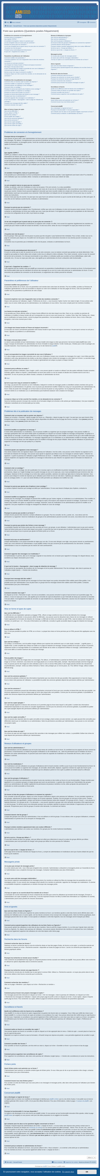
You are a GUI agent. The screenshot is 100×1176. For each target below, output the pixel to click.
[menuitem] (6, 22)
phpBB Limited (53, 1099)
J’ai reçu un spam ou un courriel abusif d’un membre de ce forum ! (69, 59)
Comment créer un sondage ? (12, 87)
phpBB (54, 346)
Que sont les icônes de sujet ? (13, 125)
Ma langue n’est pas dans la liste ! (14, 66)
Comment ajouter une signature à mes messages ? (18, 85)
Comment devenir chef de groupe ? (61, 44)
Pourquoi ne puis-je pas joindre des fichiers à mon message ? (21, 94)
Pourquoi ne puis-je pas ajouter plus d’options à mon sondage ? (22, 89)
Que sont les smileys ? (10, 114)
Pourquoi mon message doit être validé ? (16, 103)
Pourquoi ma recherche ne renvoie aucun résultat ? (65, 77)
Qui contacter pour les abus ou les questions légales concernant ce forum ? (72, 111)
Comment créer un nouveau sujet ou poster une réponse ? (21, 81)
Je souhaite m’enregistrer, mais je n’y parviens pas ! (19, 41)
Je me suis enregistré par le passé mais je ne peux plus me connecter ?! (24, 46)
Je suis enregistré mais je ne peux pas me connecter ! (19, 42)
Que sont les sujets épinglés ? (13, 122)
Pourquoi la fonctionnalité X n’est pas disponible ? (65, 110)
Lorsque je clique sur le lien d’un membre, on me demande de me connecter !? (25, 74)
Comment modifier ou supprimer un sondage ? (17, 90)
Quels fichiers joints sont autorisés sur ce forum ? (65, 100)
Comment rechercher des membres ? (61, 80)
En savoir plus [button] (68, 1172)
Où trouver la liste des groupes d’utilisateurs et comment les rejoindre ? (71, 42)
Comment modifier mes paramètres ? (15, 58)
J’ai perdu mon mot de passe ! (13, 48)
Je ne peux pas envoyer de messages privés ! (64, 56)
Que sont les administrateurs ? (59, 37)
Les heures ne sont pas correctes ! (14, 63)
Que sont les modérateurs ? (59, 39)
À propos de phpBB (83, 1101)
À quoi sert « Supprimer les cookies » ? (15, 51)
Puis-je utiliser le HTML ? (11, 113)
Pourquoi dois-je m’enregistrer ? (13, 37)
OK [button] (87, 1172)
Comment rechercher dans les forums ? (62, 75)
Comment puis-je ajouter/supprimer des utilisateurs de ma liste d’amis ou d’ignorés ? (71, 68)
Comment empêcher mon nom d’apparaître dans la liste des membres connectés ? (24, 60)
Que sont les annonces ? (11, 120)
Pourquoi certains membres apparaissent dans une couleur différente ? (71, 46)
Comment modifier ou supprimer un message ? (17, 83)
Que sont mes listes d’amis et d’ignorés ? (62, 65)
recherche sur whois (35, 1127)
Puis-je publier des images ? (12, 116)
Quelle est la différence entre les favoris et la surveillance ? (67, 88)
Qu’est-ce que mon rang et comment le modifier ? (18, 72)
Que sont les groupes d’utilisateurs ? (61, 41)
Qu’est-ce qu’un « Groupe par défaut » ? (62, 48)
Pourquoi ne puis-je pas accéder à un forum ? (17, 92)
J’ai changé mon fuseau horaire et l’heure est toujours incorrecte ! (23, 65)
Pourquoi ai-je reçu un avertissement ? (15, 96)
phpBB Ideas (8, 1115)
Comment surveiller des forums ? (60, 92)
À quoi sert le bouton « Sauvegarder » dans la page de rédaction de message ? (23, 100)
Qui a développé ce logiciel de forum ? (62, 108)
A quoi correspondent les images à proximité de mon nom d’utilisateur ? (24, 68)
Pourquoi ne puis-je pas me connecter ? (15, 44)
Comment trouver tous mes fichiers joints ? (63, 102)
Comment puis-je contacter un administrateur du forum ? (67, 113)
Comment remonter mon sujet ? (13, 105)
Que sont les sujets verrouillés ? (13, 123)
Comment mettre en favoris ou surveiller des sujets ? (66, 90)
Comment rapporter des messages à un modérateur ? (19, 98)
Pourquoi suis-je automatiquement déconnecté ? (18, 50)
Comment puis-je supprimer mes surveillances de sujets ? (67, 94)
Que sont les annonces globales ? (14, 118)
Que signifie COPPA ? (10, 39)
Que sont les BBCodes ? (11, 111)
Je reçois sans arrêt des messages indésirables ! (65, 58)
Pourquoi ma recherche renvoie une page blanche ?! (66, 79)
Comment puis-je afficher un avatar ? (14, 70)
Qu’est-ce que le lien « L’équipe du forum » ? (63, 50)
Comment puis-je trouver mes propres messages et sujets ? (68, 82)
